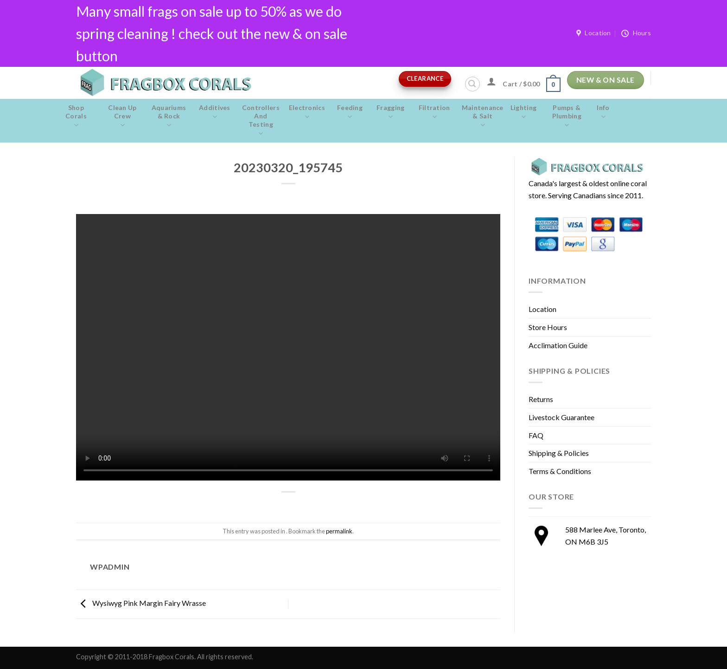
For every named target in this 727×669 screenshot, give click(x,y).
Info (603, 112)
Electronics (306, 112)
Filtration (434, 112)
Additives (215, 112)
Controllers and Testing (261, 121)
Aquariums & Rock (168, 117)
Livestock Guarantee (561, 417)
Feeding (350, 112)
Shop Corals (76, 117)
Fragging (390, 112)
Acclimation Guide (558, 345)
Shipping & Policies (559, 452)
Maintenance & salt (483, 117)
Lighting (523, 112)
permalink (339, 531)
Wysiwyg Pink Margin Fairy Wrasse (141, 602)
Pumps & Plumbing (566, 117)
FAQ (536, 435)
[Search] (472, 84)
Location (542, 309)
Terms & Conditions (560, 471)
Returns (541, 399)
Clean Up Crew (122, 117)
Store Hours (548, 327)
